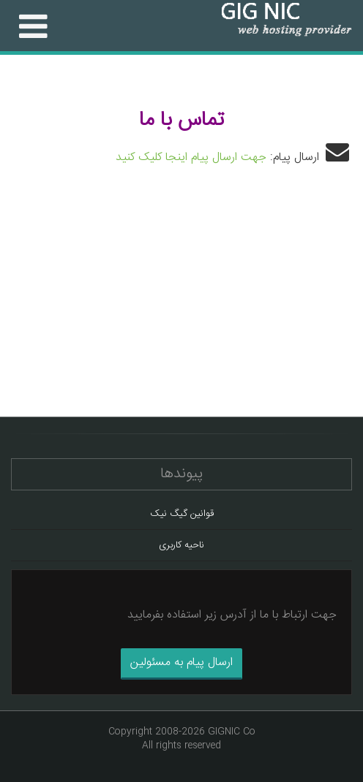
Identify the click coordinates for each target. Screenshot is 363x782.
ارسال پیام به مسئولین (181, 662)
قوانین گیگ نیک (182, 514)
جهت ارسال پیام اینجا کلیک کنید (191, 157)
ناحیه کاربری (181, 545)
